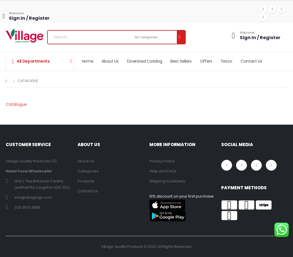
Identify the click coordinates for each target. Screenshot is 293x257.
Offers (206, 61)
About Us (110, 61)
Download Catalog (144, 61)
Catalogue (16, 104)
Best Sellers (181, 61)
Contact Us (251, 61)
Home (88, 61)
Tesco (226, 61)
